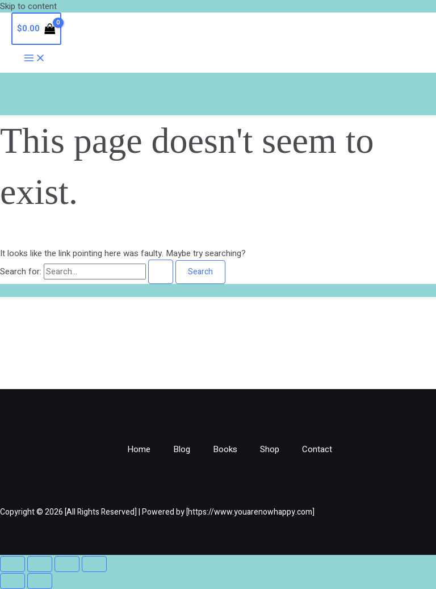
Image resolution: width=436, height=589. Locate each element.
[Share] (66, 564)
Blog (181, 449)
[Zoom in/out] (12, 564)
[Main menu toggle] (34, 59)
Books (225, 449)
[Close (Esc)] (94, 564)
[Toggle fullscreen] (39, 564)
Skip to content (28, 6)
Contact (317, 449)
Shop (269, 449)
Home (138, 449)
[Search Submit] (160, 272)
